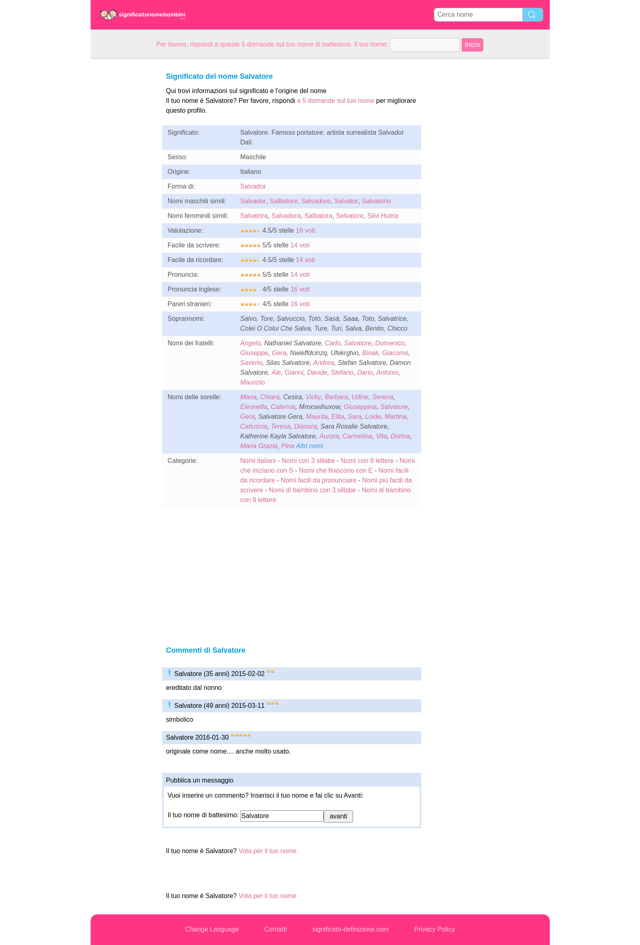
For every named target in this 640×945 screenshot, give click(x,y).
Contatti (275, 929)
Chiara (269, 397)
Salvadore (316, 201)
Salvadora (286, 215)
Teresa (280, 426)
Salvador (253, 186)
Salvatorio (376, 201)
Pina (287, 445)
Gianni (293, 372)
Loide (373, 416)
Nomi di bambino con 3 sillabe (312, 490)
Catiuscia (253, 426)
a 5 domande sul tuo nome (335, 100)
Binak (370, 352)
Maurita (316, 416)
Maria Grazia (259, 445)
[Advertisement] (123, 181)
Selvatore (350, 215)
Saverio (251, 362)
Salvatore (358, 343)
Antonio (387, 372)
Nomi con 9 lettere (367, 460)
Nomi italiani (258, 460)
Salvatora (254, 215)
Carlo (332, 343)
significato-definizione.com (350, 929)
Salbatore (284, 201)
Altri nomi (309, 445)
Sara (355, 416)
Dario (365, 372)
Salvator (346, 201)
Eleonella (253, 406)
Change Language (212, 929)
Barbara (336, 397)
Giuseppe (254, 352)
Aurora (329, 436)
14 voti (299, 245)
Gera (279, 352)
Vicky (313, 397)
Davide (317, 372)
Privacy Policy (434, 929)
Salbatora (318, 215)
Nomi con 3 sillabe (308, 460)
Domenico (389, 343)
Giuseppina (360, 406)
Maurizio (252, 382)
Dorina (400, 436)
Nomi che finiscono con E (336, 470)
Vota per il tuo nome (267, 850)
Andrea (323, 362)
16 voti (305, 230)
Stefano (342, 372)
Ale (276, 372)
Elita (337, 416)
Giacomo (395, 352)
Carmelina (357, 436)
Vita (381, 436)
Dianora (305, 426)
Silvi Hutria (382, 215)
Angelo (250, 343)
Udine (360, 397)
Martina (395, 416)
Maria (248, 397)
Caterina (283, 406)
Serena (382, 397)
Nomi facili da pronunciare (318, 480)
